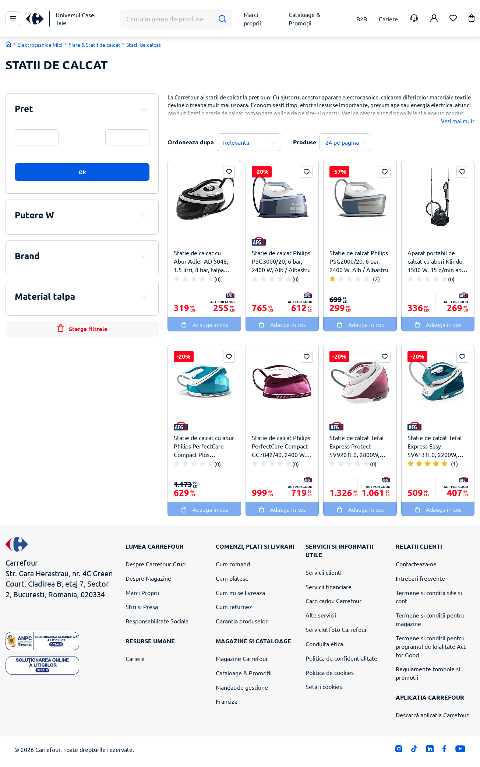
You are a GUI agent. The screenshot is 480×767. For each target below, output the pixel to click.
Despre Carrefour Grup (156, 563)
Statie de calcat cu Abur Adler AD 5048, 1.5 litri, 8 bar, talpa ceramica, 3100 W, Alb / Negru (203, 261)
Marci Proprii (142, 592)
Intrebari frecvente (420, 578)
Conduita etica (324, 643)
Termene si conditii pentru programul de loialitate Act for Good (431, 646)
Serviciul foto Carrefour (336, 629)
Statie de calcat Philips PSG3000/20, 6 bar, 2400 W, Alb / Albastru (281, 261)
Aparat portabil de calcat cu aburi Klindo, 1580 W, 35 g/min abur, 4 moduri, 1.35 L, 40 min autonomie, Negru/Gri (437, 261)
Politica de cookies (330, 672)
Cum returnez (234, 606)
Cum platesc (232, 578)
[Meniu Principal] (13, 18)
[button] (471, 19)
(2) (376, 278)
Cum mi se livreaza (240, 592)
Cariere (135, 658)
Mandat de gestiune (242, 687)
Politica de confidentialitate (341, 658)
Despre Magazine (148, 578)
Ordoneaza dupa (190, 142)
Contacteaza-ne (416, 563)
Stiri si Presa (142, 606)
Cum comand (233, 563)
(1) (454, 463)
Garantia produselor (242, 620)
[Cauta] (222, 19)
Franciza (226, 701)
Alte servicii (321, 615)
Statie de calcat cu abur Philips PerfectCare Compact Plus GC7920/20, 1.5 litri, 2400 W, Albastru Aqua (204, 446)
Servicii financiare (329, 586)
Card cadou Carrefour (333, 600)
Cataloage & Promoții (244, 672)
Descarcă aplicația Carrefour (432, 714)
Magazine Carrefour (242, 658)
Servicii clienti (324, 572)
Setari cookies (324, 686)
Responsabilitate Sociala (157, 620)
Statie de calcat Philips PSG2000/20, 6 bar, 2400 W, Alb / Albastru (358, 261)
